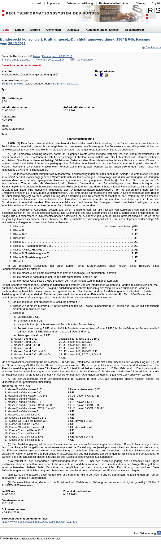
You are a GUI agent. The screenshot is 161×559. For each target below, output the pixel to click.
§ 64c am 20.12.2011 (48, 59)
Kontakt (35, 3)
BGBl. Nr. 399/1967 (13, 83)
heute (36, 56)
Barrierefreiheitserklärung (113, 3)
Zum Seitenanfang (145, 533)
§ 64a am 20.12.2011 (17, 59)
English (156, 3)
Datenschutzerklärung (79, 3)
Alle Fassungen (85, 59)
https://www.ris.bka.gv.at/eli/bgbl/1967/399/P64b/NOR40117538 (39, 521)
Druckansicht (151, 47)
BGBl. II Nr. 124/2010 (65, 83)
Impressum (52, 3)
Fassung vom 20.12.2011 (57, 56)
